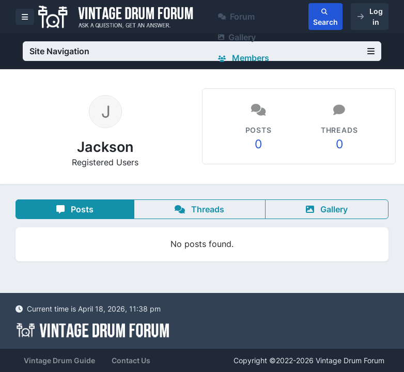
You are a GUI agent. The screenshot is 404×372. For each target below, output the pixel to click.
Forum (236, 16)
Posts (75, 209)
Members (243, 58)
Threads (199, 209)
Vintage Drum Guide (59, 360)
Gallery (237, 37)
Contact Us (131, 360)
